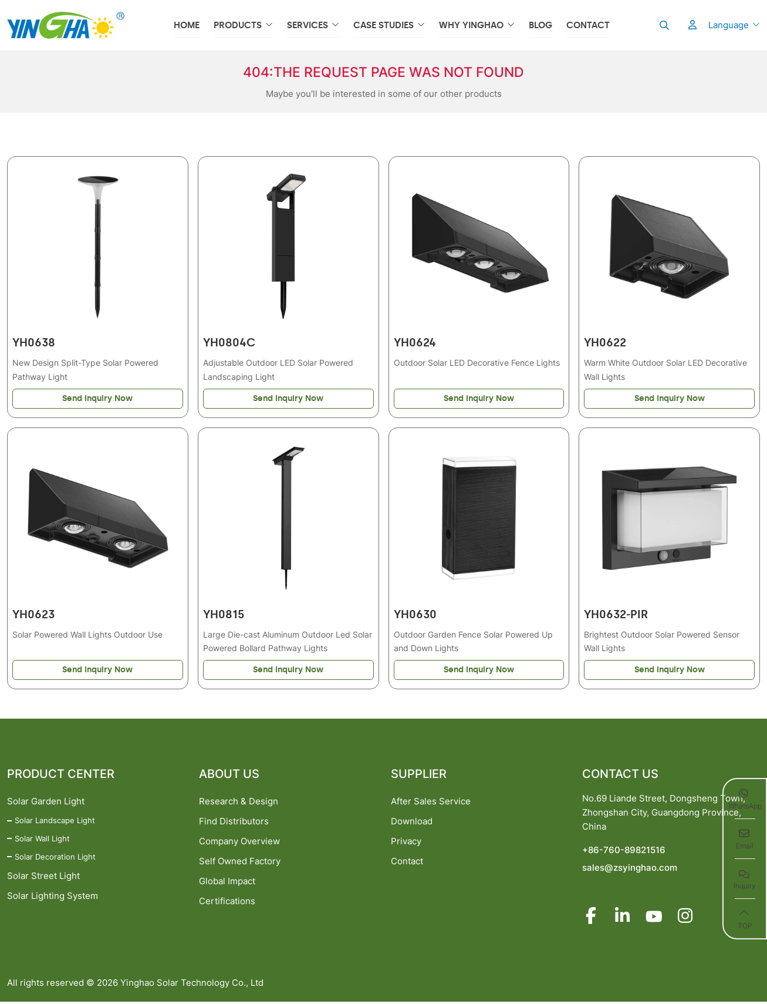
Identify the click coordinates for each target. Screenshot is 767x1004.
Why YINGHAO (471, 25)
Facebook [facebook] (591, 917)
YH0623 (33, 615)
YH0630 (415, 615)
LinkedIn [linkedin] (623, 917)
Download (412, 822)
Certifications (227, 902)
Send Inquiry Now (97, 399)
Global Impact (227, 882)
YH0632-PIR (616, 615)
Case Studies (383, 25)
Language (728, 25)
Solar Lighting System (52, 896)
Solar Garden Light (46, 802)
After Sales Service (431, 802)
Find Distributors (234, 822)
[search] (663, 25)
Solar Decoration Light (55, 858)
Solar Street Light (43, 876)
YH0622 (605, 343)
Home (187, 25)
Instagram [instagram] (688, 917)
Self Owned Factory (240, 862)
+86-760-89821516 (623, 851)
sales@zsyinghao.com (629, 868)
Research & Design (238, 802)
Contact (588, 25)
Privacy (406, 842)
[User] (687, 25)
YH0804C (229, 343)
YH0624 (415, 343)
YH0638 (33, 343)
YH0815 (223, 615)
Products (238, 25)
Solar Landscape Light (55, 821)
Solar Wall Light (42, 839)
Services (307, 25)
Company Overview (239, 842)
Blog (540, 25)
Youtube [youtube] (655, 917)
